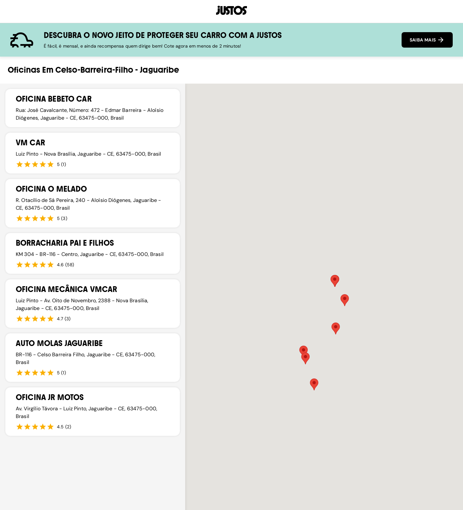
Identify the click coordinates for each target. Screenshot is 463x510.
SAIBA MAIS (427, 39)
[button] (305, 358)
